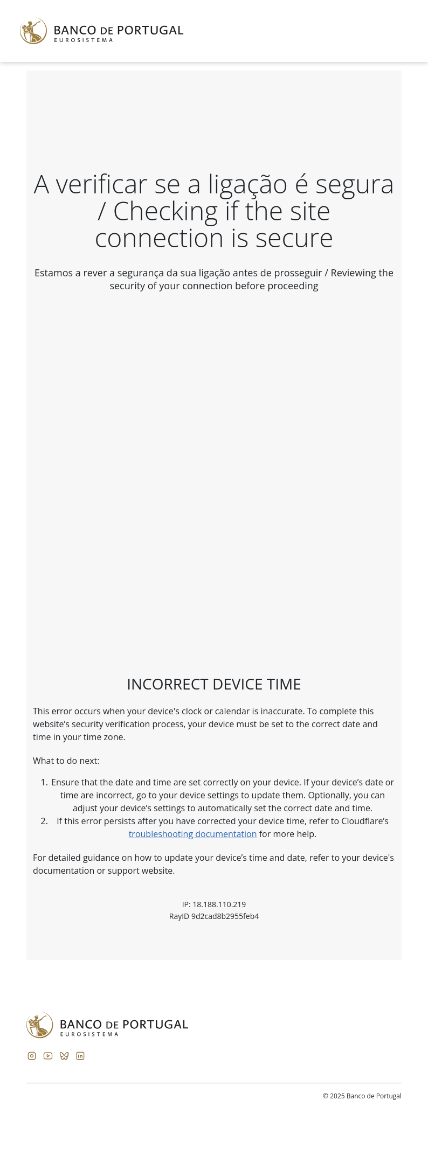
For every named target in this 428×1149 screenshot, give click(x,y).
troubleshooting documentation (193, 834)
